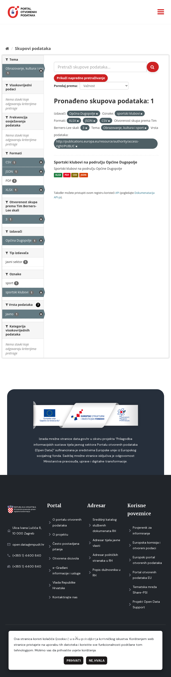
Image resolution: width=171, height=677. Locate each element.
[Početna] (7, 48)
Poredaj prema (65, 86)
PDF (67, 175)
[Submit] (153, 67)
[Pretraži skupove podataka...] (100, 67)
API (117, 193)
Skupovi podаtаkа (33, 48)
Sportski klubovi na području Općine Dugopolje (95, 162)
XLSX (58, 175)
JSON (83, 175)
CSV (75, 175)
